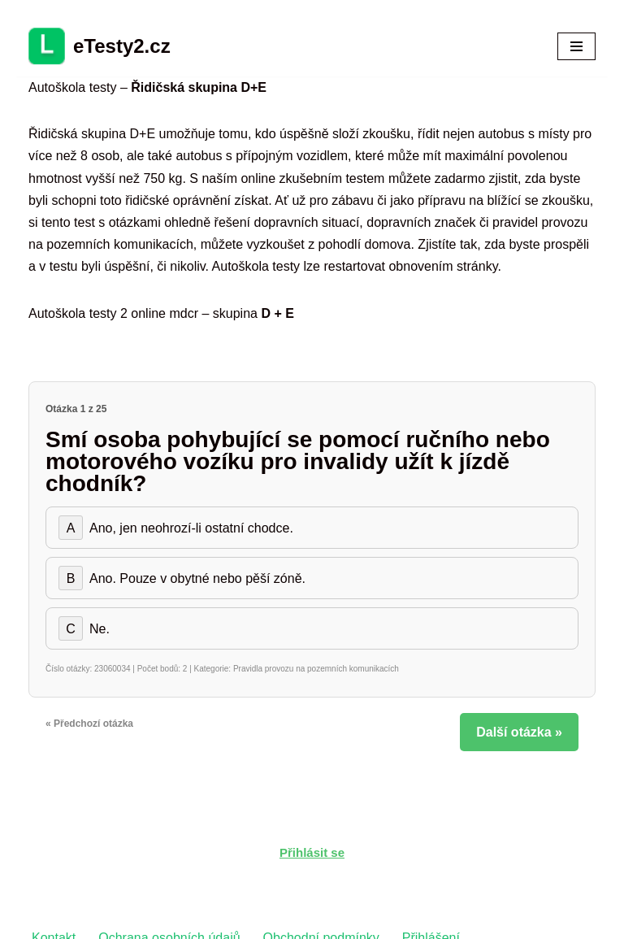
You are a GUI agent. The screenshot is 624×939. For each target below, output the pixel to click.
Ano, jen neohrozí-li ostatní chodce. (175, 527)
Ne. (84, 628)
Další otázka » (519, 732)
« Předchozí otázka (89, 723)
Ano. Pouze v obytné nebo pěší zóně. (182, 578)
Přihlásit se (312, 852)
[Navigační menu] (576, 46)
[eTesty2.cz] (99, 46)
